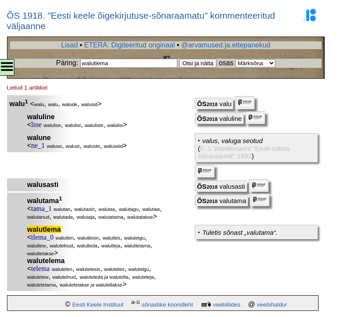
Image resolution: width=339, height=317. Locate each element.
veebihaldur (272, 304)
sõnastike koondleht (167, 304)
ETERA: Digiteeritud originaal (129, 45)
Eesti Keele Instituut (98, 304)
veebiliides (226, 304)
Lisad (69, 45)
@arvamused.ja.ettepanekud (226, 45)
